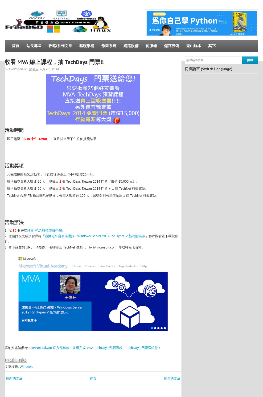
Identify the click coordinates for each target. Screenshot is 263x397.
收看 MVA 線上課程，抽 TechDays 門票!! (54, 62)
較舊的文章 (172, 378)
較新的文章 (14, 378)
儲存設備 (171, 46)
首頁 (15, 46)
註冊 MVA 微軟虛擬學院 (44, 230)
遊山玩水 (193, 46)
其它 (212, 46)
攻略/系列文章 (60, 46)
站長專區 (33, 46)
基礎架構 (86, 46)
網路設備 (131, 46)
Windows (26, 367)
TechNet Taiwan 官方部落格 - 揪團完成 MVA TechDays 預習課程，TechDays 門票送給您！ (95, 348)
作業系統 (108, 46)
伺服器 (151, 46)
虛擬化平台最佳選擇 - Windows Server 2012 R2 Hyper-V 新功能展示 (95, 236)
